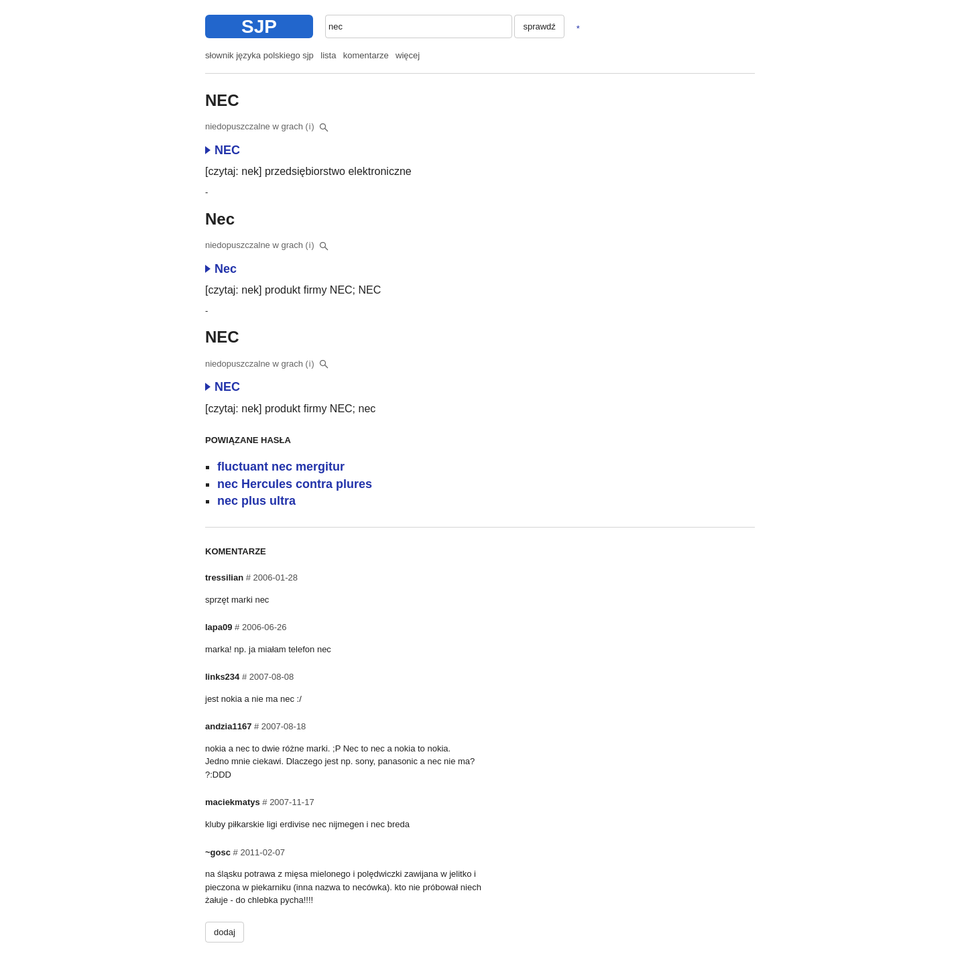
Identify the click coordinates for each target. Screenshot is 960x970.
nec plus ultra (256, 500)
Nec (221, 269)
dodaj (224, 932)
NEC (222, 150)
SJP (259, 26)
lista (328, 55)
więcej (408, 55)
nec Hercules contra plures (294, 484)
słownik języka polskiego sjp (259, 55)
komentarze (366, 55)
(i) (310, 126)
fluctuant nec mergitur (281, 466)
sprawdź (539, 26)
